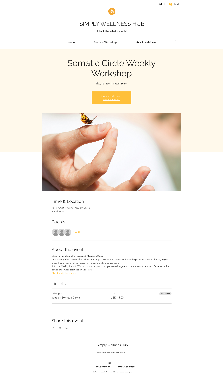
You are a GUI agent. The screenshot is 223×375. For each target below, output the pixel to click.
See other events (111, 99)
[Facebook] (164, 4)
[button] (175, 40)
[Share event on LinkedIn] (67, 328)
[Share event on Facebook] (53, 328)
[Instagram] (160, 4)
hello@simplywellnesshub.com (111, 352)
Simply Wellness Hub (112, 345)
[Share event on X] (60, 328)
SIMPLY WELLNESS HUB (112, 23)
